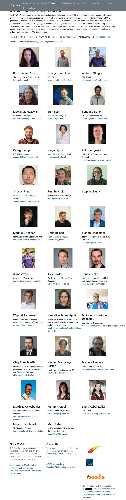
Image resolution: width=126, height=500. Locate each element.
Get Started (42, 3)
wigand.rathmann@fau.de (24, 325)
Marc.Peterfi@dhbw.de (57, 434)
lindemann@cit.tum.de (91, 242)
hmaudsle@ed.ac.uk (56, 373)
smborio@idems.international (94, 119)
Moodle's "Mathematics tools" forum (61, 467)
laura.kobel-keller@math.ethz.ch (96, 413)
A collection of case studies (21, 468)
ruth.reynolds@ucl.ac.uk (58, 198)
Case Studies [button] (98, 3)
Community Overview (55, 454)
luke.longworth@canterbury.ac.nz (96, 160)
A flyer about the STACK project (23, 465)
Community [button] (54, 3)
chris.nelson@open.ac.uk (58, 240)
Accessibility (105, 486)
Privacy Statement (91, 486)
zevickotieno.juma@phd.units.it (26, 281)
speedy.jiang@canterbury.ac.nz (26, 201)
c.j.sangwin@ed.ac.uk (67, 37)
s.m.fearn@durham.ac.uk (58, 119)
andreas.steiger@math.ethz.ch (95, 80)
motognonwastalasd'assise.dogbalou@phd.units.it (103, 326)
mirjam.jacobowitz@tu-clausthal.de (28, 431)
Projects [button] (85, 3)
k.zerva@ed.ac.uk (102, 37)
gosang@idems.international (25, 157)
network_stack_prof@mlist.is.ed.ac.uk (46, 42)
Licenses (87, 497)
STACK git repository (55, 464)
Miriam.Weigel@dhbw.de (58, 413)
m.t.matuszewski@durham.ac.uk (27, 119)
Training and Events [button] (70, 3)
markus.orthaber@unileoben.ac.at (27, 240)
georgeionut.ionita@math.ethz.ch (62, 80)
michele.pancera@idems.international (98, 369)
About (32, 3)
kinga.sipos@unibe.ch (57, 157)
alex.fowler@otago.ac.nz (58, 284)
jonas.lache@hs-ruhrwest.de (94, 284)
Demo (109, 3)
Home (25, 3)
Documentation (29, 8)
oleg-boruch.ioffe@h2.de (23, 375)
